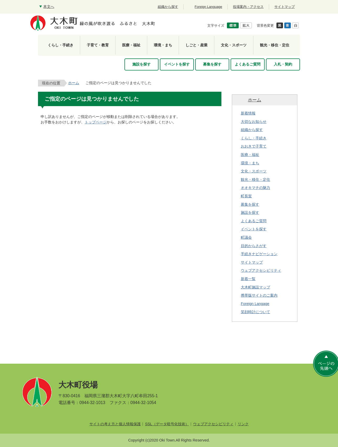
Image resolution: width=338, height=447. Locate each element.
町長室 (246, 196)
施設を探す (250, 212)
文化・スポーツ (253, 171)
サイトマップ (252, 262)
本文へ (48, 6)
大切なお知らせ (253, 121)
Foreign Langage (255, 304)
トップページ (96, 122)
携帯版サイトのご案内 (259, 295)
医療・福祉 (250, 154)
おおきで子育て (253, 146)
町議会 (246, 237)
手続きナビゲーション (259, 254)
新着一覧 (248, 279)
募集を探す (250, 204)
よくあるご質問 (253, 221)
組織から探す (252, 130)
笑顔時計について (255, 312)
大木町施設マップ (255, 287)
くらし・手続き (253, 138)
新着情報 (248, 113)
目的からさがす (253, 246)
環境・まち (250, 163)
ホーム (73, 83)
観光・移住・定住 (255, 179)
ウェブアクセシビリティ (261, 270)
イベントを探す (253, 229)
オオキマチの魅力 (255, 188)
